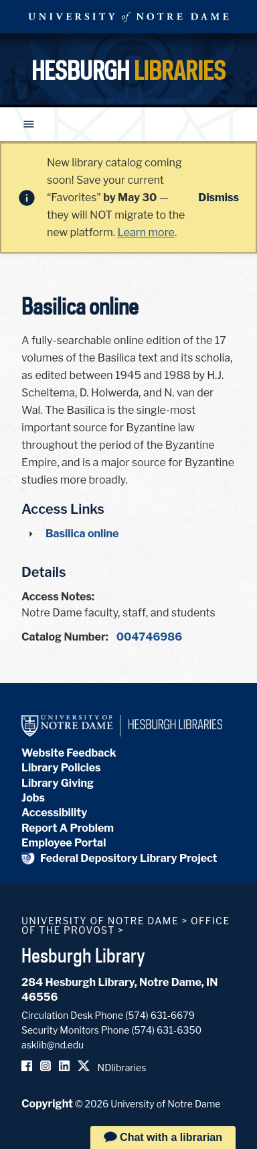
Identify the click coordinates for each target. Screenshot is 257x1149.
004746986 (149, 637)
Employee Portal (63, 842)
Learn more (145, 232)
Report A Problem (67, 828)
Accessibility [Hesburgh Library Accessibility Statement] (54, 812)
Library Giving (57, 783)
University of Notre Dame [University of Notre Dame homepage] (100, 920)
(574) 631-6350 (166, 1030)
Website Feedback (68, 753)
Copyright (47, 1103)
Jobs (33, 797)
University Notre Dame (128, 17)
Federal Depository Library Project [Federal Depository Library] (119, 858)
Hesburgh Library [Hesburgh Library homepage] (83, 955)
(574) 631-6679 (160, 1015)
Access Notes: (57, 596)
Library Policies (61, 767)
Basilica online (82, 533)
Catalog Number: (64, 637)
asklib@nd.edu (52, 1044)
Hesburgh (128, 70)
